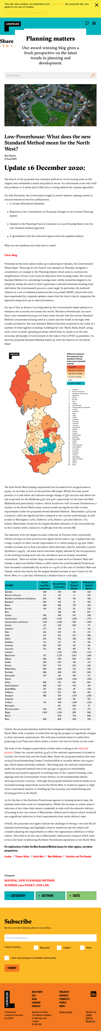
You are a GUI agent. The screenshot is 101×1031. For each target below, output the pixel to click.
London (8, 856)
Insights (67, 948)
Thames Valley (22, 856)
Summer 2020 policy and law (26, 885)
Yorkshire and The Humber (79, 856)
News (89, 948)
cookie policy (57, 4)
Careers (36, 1002)
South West (38, 856)
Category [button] (18, 896)
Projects (64, 992)
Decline (22, 12)
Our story (37, 992)
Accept (9, 12)
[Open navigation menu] (94, 23)
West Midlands (55, 856)
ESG (34, 995)
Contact (36, 1006)
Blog (34, 999)
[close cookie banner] (97, 5)
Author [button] (47, 896)
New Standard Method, (37, 880)
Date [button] (76, 896)
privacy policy (50, 958)
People (63, 1002)
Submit (12, 968)
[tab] (19, 895)
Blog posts (45, 948)
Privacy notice (65, 1012)
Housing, (11, 880)
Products (64, 999)
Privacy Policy (37, 12)
